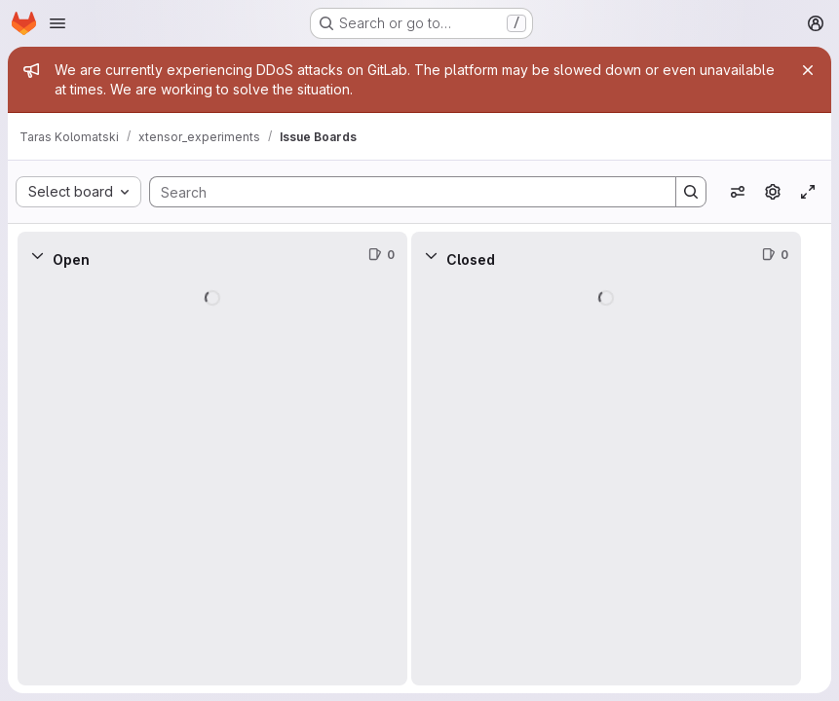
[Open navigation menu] (57, 23)
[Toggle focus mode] (807, 191)
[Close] (808, 70)
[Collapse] (37, 255)
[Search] (403, 191)
